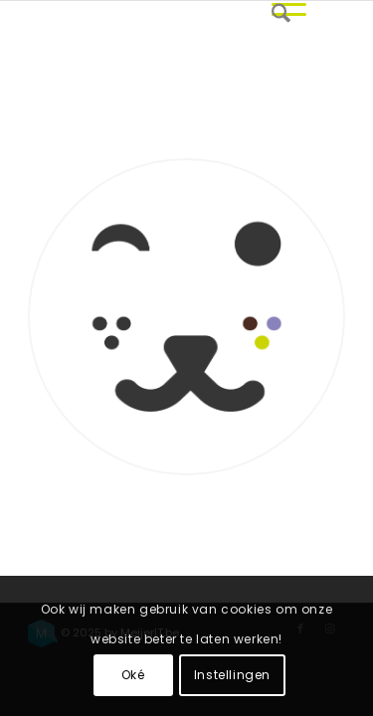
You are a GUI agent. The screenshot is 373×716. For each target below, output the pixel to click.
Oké (133, 674)
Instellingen (232, 674)
